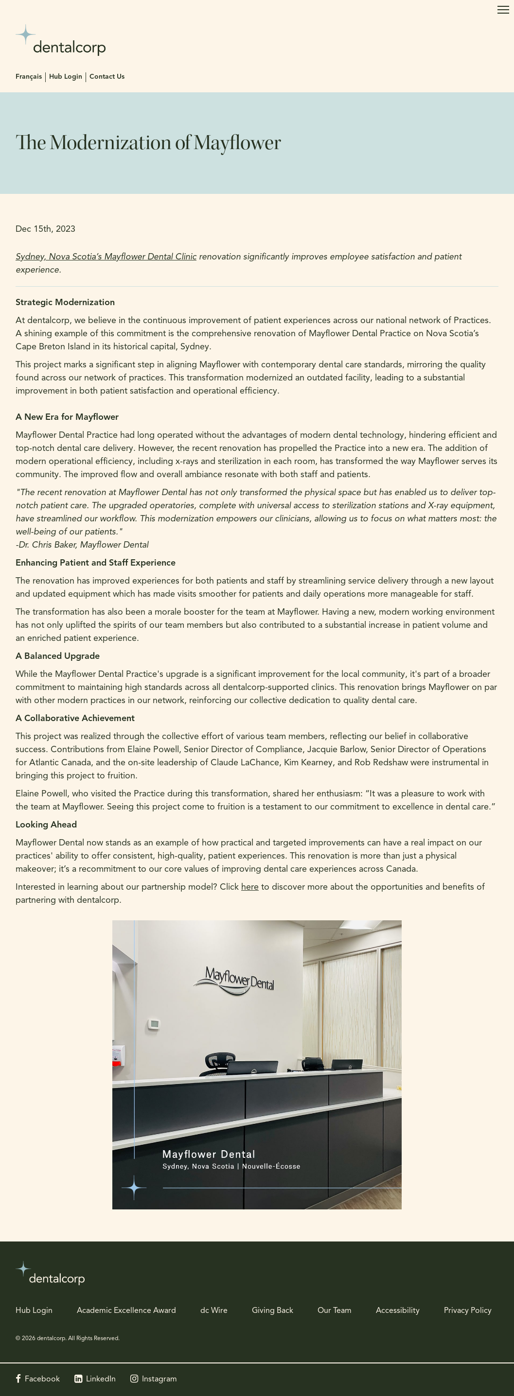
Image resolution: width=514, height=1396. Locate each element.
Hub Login (65, 77)
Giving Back (272, 1311)
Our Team (335, 1311)
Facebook (42, 1379)
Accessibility (398, 1311)
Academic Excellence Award (126, 1311)
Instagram (159, 1379)
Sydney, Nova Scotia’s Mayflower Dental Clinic (106, 257)
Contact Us (106, 77)
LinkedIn (101, 1379)
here (250, 887)
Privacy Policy (468, 1311)
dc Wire (214, 1311)
